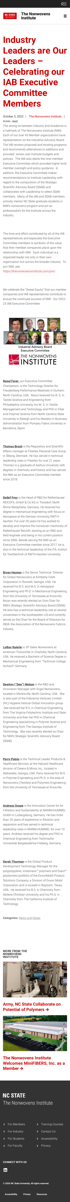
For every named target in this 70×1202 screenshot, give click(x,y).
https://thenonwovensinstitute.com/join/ (29, 271)
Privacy (46, 1145)
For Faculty (15, 1145)
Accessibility (49, 1138)
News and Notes (29, 918)
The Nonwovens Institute (45, 116)
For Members (16, 1124)
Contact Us (48, 1131)
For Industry (15, 1131)
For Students (16, 1138)
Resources (42, 1194)
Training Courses (52, 1124)
